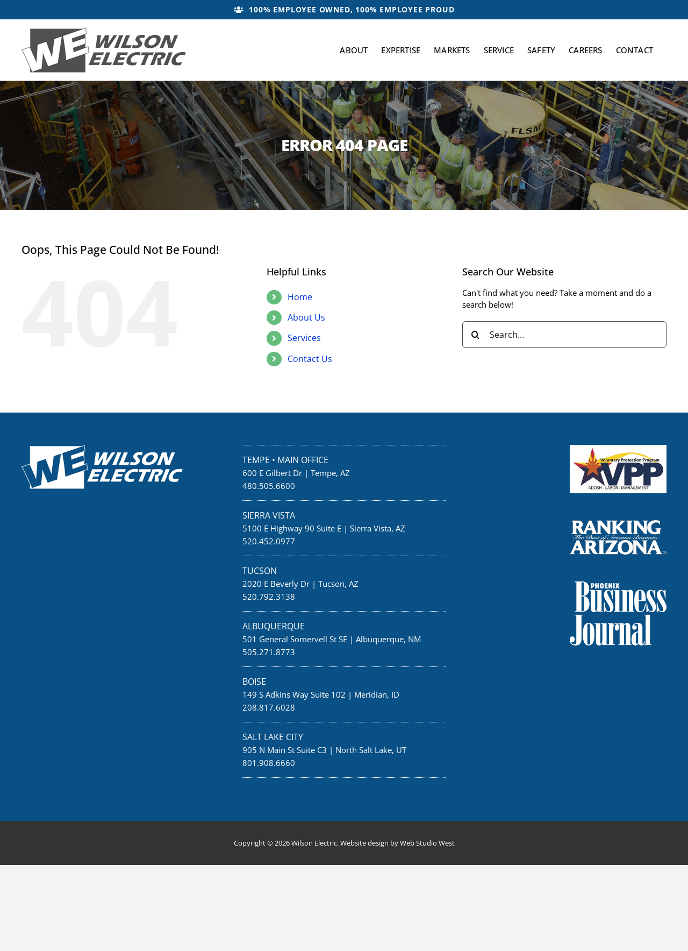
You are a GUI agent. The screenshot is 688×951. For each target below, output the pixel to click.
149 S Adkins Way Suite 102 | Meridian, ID (320, 694)
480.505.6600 (268, 485)
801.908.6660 (268, 762)
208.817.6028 (268, 707)
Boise (254, 681)
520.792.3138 (268, 596)
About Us (306, 317)
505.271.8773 (268, 652)
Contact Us (310, 359)
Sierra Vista (268, 515)
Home (300, 297)
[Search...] (564, 334)
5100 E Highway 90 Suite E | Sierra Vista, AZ (323, 528)
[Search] (475, 334)
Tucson (259, 571)
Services (304, 338)
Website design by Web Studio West (397, 843)
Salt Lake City (272, 737)
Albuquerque (273, 626)
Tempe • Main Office (285, 460)
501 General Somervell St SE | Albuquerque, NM (331, 639)
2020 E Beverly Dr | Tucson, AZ (300, 583)
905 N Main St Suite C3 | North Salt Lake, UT (324, 749)
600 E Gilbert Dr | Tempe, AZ (296, 472)
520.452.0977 (268, 541)
